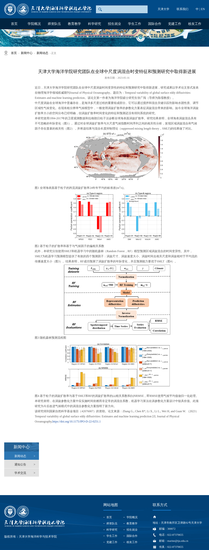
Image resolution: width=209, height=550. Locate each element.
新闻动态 (42, 53)
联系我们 (182, 9)
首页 (14, 24)
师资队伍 (54, 24)
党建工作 (174, 24)
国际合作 (154, 24)
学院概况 (34, 24)
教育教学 (74, 24)
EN (203, 9)
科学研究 (94, 24)
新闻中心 (27, 53)
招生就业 (114, 24)
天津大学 (163, 9)
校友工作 (194, 24)
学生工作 (134, 24)
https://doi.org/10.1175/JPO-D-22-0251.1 (76, 421)
